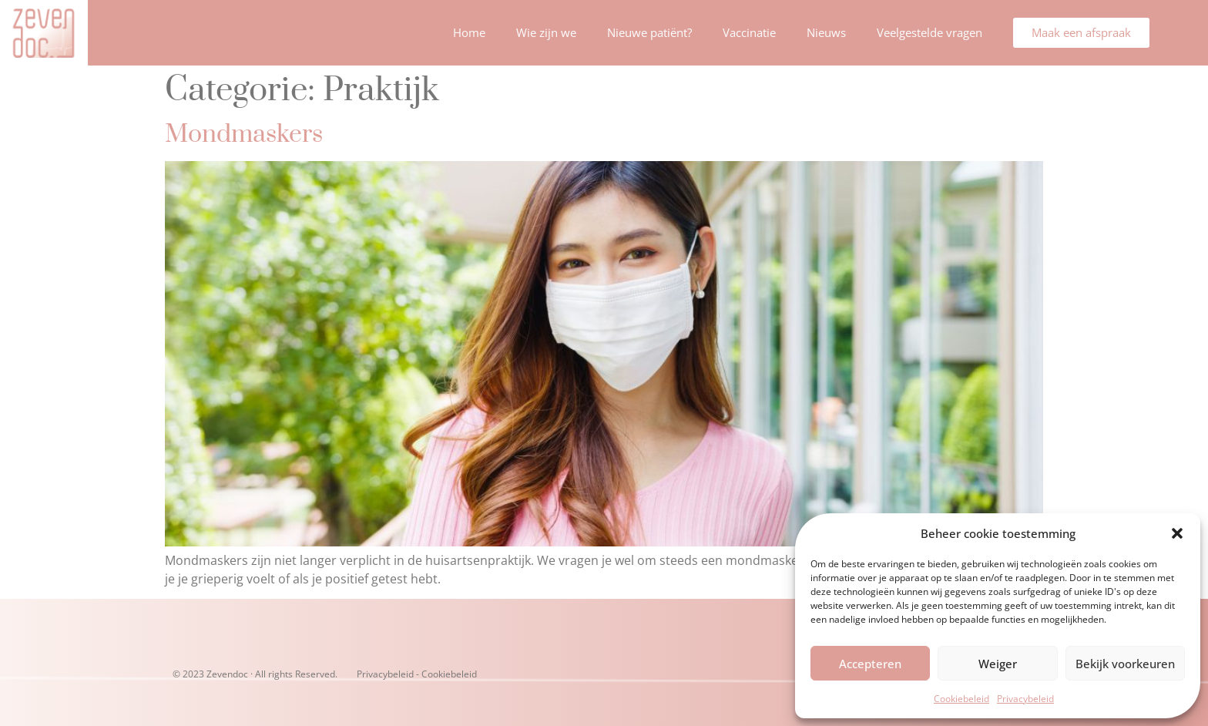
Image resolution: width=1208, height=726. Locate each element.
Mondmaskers (244, 134)
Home (469, 32)
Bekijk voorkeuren (1125, 663)
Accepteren (870, 663)
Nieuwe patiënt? (649, 32)
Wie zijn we (546, 32)
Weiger (997, 663)
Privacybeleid (1025, 698)
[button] (1177, 533)
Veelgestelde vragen (929, 32)
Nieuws (826, 32)
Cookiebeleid (961, 698)
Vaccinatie (749, 32)
